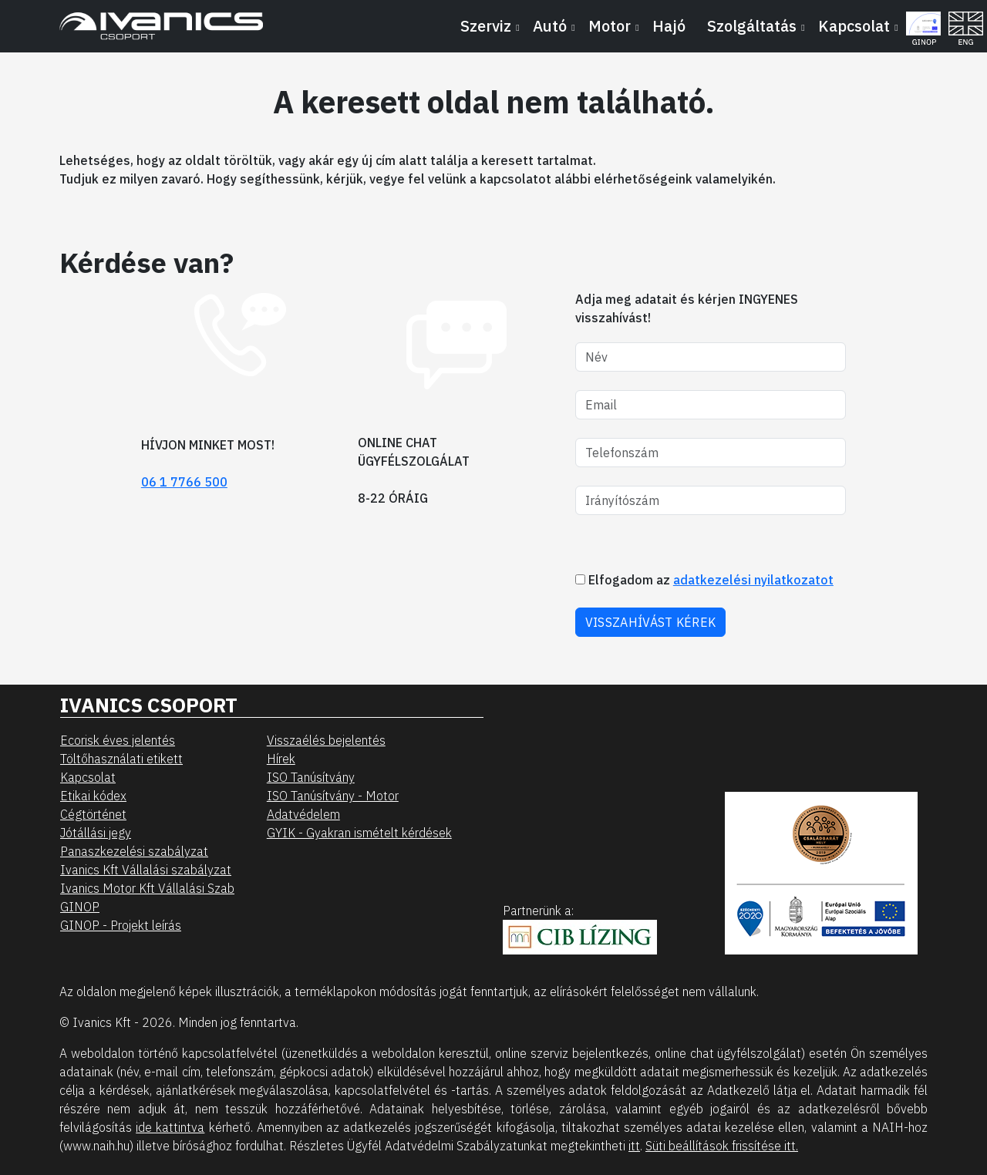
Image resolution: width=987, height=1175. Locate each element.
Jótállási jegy (95, 832)
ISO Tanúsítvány (311, 777)
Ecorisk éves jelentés (117, 740)
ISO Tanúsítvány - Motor (333, 795)
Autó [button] (550, 25)
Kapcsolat (88, 777)
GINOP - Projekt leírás (120, 925)
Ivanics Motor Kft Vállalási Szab (147, 888)
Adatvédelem (303, 814)
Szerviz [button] (485, 25)
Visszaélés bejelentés (326, 740)
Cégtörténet (93, 814)
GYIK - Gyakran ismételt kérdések (359, 832)
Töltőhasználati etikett (121, 758)
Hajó (669, 25)
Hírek (281, 758)
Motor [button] (609, 25)
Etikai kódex (93, 795)
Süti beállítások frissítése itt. (721, 1145)
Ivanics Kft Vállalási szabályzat (145, 869)
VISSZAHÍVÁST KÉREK (650, 622)
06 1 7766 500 (184, 482)
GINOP (79, 906)
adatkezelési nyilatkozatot (753, 580)
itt (634, 1145)
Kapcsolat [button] (854, 25)
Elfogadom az (704, 580)
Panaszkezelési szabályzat (134, 851)
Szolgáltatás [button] (752, 25)
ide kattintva (170, 1127)
